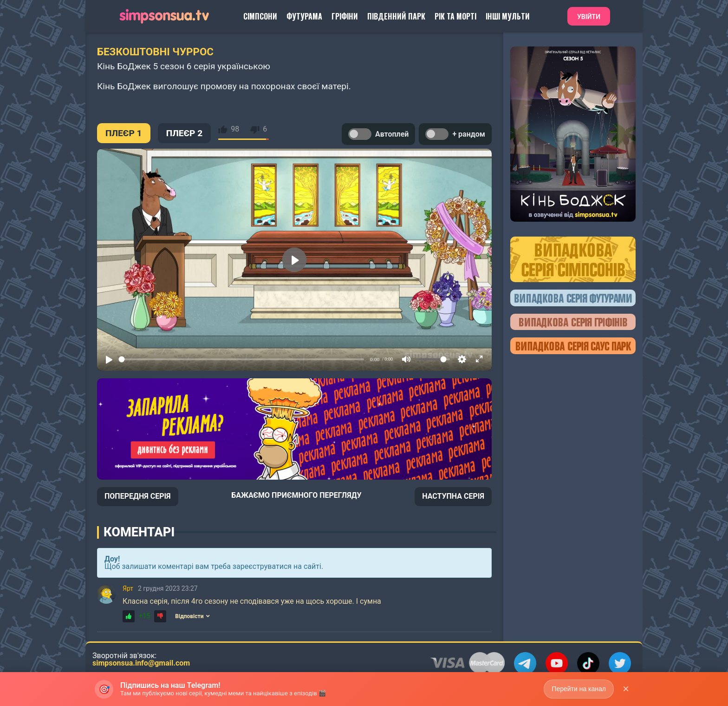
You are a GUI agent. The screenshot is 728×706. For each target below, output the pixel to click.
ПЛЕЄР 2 (184, 133)
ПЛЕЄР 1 (123, 133)
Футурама (304, 16)
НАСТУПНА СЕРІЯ (453, 496)
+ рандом (455, 134)
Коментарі (139, 532)
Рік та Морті (455, 16)
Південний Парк (396, 16)
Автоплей (378, 134)
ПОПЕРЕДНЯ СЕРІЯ (137, 496)
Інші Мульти (508, 16)
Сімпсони (260, 16)
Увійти (588, 16)
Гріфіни (345, 16)
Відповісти (192, 616)
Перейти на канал (579, 689)
